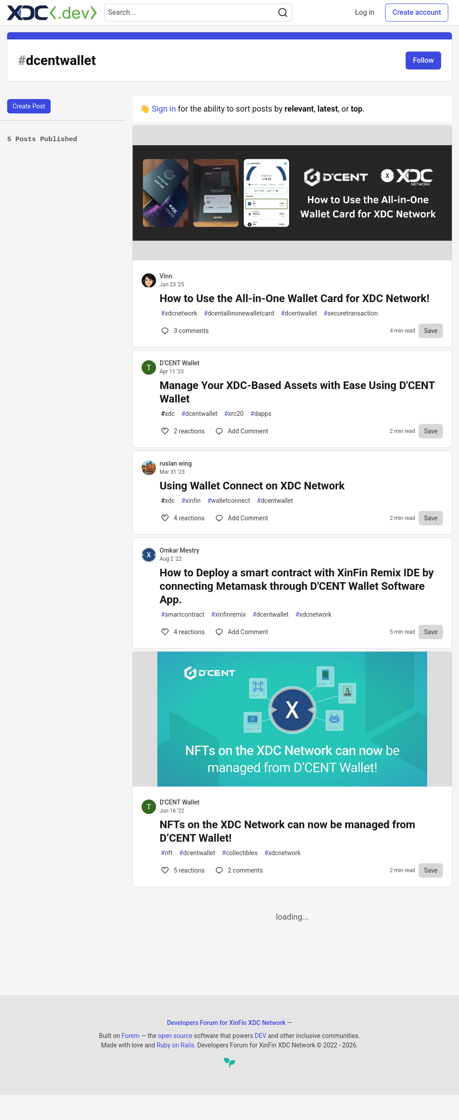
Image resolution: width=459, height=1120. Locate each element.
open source (175, 1035)
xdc (168, 414)
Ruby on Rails (175, 1045)
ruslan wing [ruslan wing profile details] (176, 463)
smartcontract (182, 614)
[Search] (283, 12)
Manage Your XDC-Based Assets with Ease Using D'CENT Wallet (297, 392)
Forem (130, 1035)
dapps (260, 414)
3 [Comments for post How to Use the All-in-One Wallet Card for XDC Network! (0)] (184, 330)
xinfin (191, 501)
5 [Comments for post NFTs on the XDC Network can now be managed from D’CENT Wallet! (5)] (182, 870)
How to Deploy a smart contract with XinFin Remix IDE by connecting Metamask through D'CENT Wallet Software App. (297, 586)
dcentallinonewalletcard (239, 313)
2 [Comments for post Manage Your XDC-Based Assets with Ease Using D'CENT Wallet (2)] (182, 431)
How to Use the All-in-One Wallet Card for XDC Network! (294, 298)
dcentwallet (299, 313)
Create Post (29, 106)
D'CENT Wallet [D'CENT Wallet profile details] (179, 363)
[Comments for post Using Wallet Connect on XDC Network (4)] (241, 518)
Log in (364, 12)
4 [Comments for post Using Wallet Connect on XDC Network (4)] (182, 518)
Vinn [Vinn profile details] (166, 276)
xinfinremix (228, 614)
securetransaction (351, 313)
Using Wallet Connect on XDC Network (252, 486)
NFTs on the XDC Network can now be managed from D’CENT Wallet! (287, 831)
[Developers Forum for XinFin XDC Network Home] (52, 13)
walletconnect (228, 501)
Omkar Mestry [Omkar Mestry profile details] (179, 550)
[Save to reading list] (431, 331)
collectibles (239, 853)
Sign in (164, 108)
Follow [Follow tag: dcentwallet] (423, 60)
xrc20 (233, 414)
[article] (292, 257)
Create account (416, 12)
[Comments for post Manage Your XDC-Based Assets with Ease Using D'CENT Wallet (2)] (241, 431)
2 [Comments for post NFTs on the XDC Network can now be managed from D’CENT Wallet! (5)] (238, 870)
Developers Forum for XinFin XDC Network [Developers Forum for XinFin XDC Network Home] (226, 1022)
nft (167, 853)
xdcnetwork (179, 313)
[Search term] (198, 13)
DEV (260, 1035)
